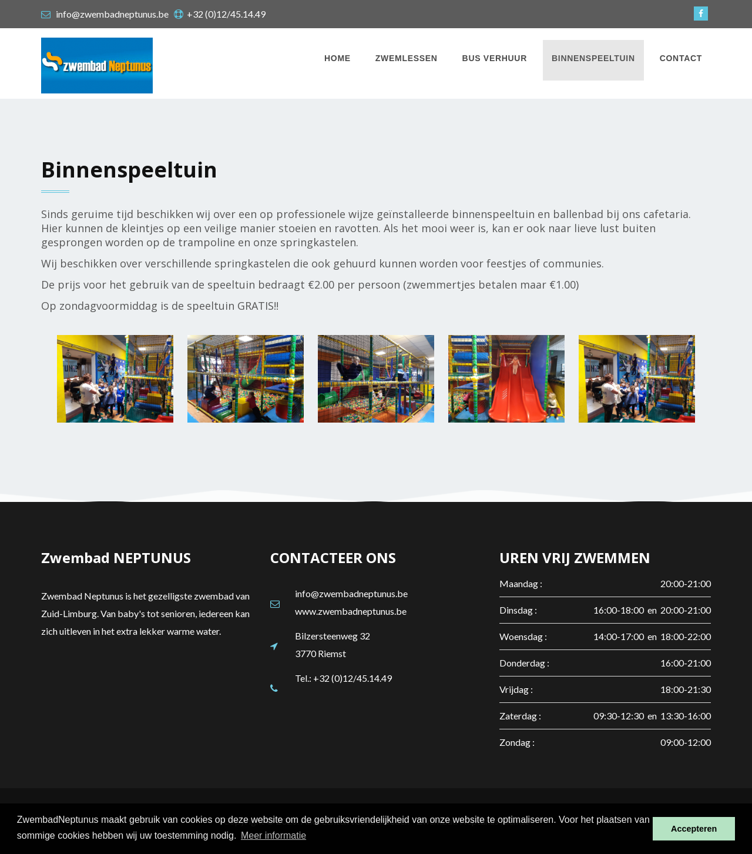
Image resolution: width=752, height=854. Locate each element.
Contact (681, 58)
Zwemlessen (406, 58)
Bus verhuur (494, 58)
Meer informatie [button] (273, 835)
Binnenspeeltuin (593, 58)
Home (337, 58)
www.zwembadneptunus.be (351, 611)
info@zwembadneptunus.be (351, 593)
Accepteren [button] (694, 828)
